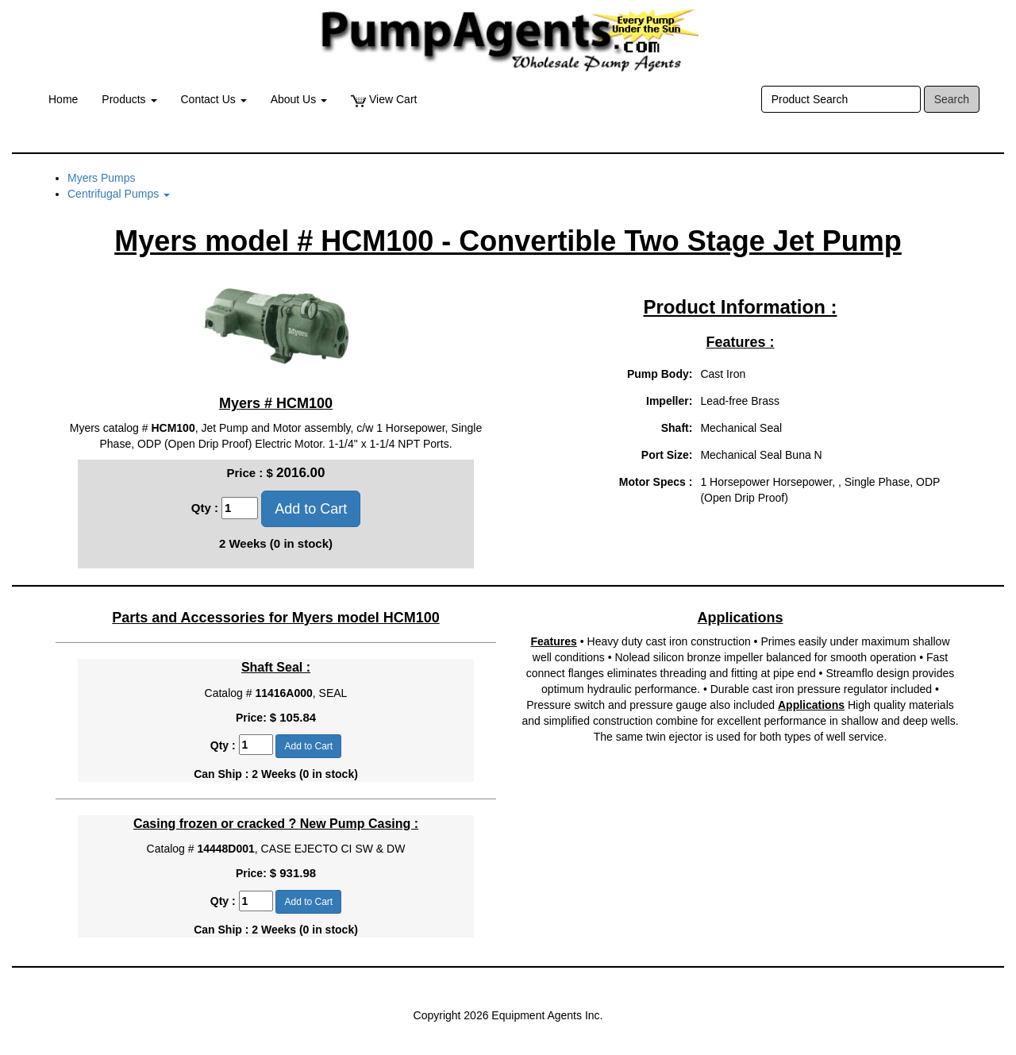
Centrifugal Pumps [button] (118, 193)
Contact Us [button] (214, 99)
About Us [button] (299, 99)
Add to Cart (311, 509)
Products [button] (129, 99)
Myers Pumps (101, 177)
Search (951, 99)
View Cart (384, 99)
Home (63, 99)
